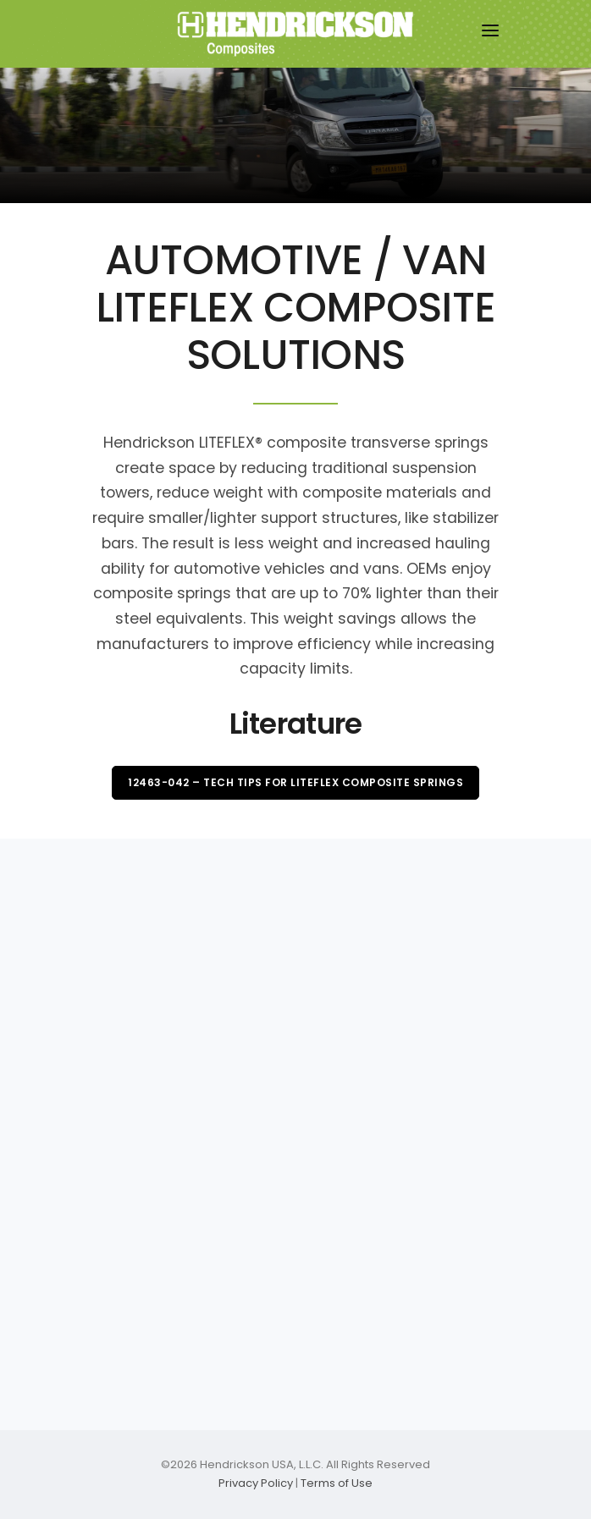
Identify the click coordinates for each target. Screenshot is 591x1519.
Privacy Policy (255, 1483)
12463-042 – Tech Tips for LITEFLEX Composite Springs (295, 782)
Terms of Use (337, 1483)
